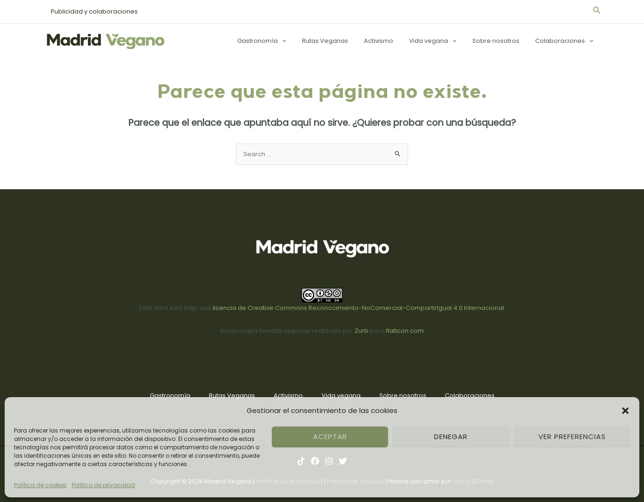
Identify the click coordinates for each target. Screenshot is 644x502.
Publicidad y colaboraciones (92, 11)
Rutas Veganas (342, 40)
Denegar (451, 436)
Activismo (391, 40)
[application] (303, 41)
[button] (625, 410)
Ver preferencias (572, 436)
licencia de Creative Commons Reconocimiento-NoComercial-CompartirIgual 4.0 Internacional (358, 307)
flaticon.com (405, 330)
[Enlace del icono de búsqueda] (597, 11)
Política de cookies (40, 485)
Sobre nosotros (501, 40)
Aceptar (330, 436)
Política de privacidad (103, 485)
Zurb (362, 330)
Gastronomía (282, 41)
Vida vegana (442, 41)
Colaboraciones (566, 41)
